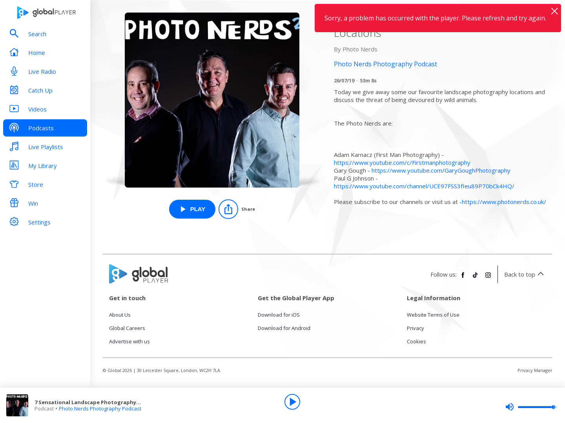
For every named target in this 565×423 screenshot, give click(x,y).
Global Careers (127, 328)
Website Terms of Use (433, 314)
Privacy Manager (535, 370)
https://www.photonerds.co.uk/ (504, 202)
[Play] (292, 402)
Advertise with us (129, 341)
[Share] (237, 209)
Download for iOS (279, 314)
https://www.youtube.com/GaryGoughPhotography (441, 170)
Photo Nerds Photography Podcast (100, 408)
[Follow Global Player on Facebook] (462, 278)
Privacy (415, 328)
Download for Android (284, 328)
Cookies (416, 341)
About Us (120, 314)
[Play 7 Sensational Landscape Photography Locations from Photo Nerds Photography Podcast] (192, 209)
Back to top (525, 274)
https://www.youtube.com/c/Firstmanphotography (402, 162)
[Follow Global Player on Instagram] (488, 278)
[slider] (531, 407)
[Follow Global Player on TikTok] (475, 278)
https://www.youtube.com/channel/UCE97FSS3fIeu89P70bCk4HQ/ (424, 186)
